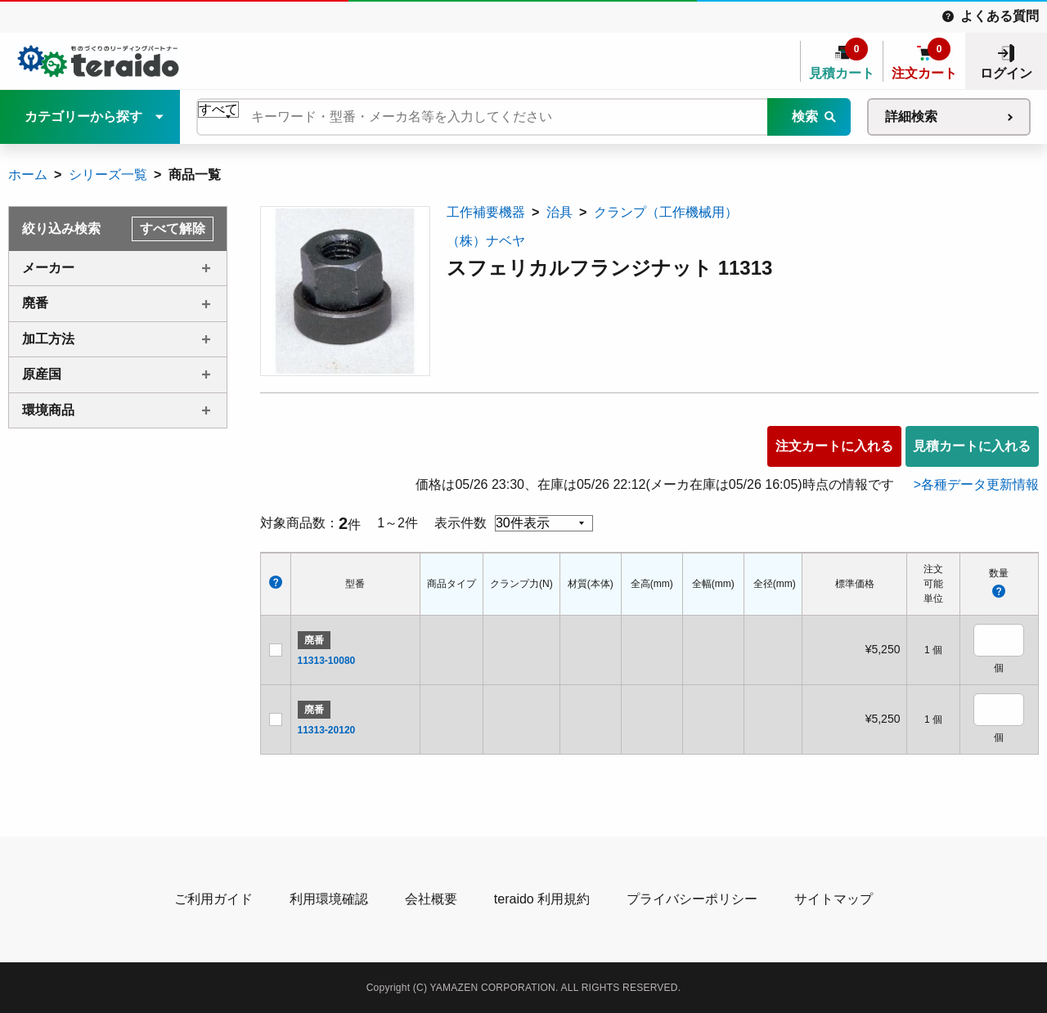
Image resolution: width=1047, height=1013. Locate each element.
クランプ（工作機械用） (666, 212)
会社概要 (431, 899)
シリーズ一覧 (108, 175)
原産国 (41, 374)
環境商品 (48, 410)
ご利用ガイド (213, 899)
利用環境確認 (329, 899)
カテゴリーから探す (83, 116)
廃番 (35, 303)
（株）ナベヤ (486, 241)
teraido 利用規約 (542, 899)
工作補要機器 (486, 212)
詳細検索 (911, 116)
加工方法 (48, 339)
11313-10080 (327, 660)
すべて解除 (172, 228)
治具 (559, 212)
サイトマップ (833, 899)
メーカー (48, 268)
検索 (805, 116)
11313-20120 (327, 730)
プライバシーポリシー (692, 899)
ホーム (27, 175)
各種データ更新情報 (980, 484)
